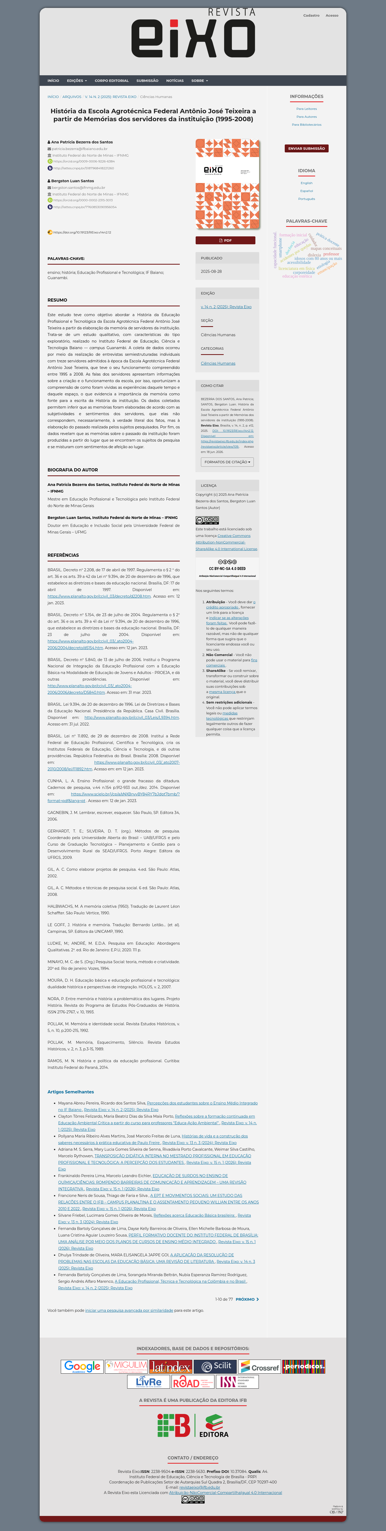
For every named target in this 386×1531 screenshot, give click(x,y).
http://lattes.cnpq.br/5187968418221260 (83, 169)
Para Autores (307, 118)
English (307, 184)
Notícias (175, 82)
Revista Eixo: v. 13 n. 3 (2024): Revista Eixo (199, 1144)
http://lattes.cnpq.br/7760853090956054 (85, 208)
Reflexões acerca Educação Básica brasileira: (195, 1216)
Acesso (332, 15)
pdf (227, 242)
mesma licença (222, 693)
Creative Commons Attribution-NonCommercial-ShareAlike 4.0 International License (226, 543)
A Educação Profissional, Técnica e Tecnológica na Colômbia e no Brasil (180, 1282)
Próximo (245, 1300)
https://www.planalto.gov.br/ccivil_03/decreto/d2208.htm (99, 597)
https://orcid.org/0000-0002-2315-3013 (83, 201)
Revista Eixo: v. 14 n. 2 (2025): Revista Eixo (121, 1111)
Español (306, 192)
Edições (75, 82)
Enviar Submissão (306, 150)
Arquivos (71, 98)
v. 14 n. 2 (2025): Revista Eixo (110, 98)
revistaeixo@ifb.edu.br (200, 1488)
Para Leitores (306, 110)
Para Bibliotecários (306, 126)
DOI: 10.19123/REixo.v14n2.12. (233, 432)
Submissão (148, 82)
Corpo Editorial (112, 82)
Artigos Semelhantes (71, 1093)
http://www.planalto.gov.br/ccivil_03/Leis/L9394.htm (132, 719)
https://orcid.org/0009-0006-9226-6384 (84, 163)
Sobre (198, 82)
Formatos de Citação (226, 463)
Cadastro (311, 15)
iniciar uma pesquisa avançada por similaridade (129, 1311)
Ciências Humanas (218, 364)
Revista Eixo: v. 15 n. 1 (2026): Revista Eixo (122, 1190)
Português (306, 200)
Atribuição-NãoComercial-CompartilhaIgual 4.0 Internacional (225, 1494)
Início (53, 82)
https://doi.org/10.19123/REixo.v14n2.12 (82, 234)
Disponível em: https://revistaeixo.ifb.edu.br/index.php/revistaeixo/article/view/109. (227, 443)
